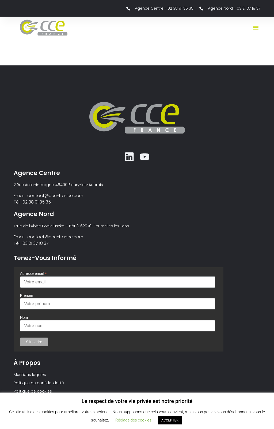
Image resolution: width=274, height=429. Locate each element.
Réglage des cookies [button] (133, 420)
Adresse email (33, 274)
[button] (256, 27)
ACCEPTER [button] (169, 420)
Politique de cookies (33, 392)
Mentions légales (30, 375)
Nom (24, 318)
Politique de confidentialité (39, 383)
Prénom (26, 296)
